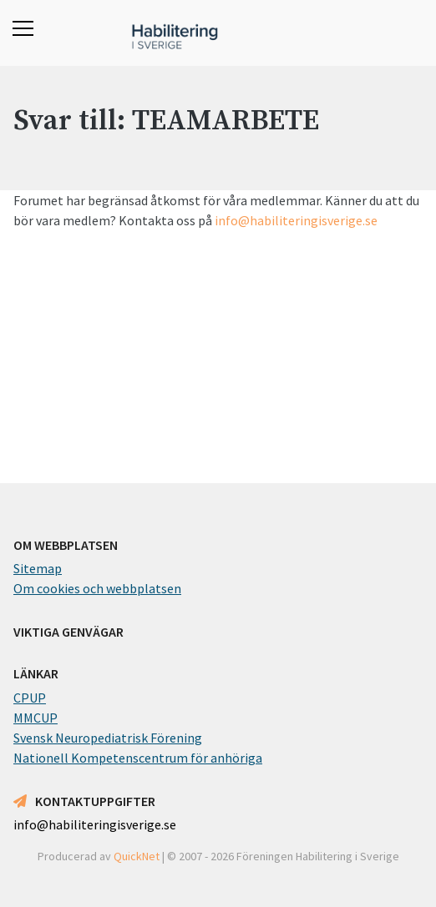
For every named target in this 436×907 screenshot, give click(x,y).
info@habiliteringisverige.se (296, 220)
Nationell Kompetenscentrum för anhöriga (137, 757)
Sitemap (37, 568)
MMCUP (35, 717)
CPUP (29, 697)
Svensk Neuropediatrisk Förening (107, 737)
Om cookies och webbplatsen (97, 588)
